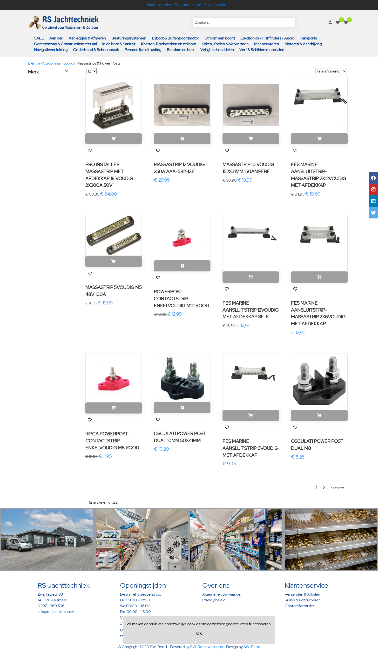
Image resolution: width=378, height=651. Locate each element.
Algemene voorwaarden (222, 594)
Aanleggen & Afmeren (87, 38)
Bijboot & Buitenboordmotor (175, 38)
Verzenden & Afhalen (302, 594)
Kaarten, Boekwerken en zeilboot (168, 43)
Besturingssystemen (128, 38)
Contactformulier (299, 605)
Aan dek (56, 38)
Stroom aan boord (220, 38)
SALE (39, 38)
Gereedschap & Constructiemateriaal (65, 43)
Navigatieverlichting (51, 49)
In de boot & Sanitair (118, 43)
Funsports (308, 38)
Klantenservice (159, 4)
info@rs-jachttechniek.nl (58, 611)
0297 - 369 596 (51, 605)
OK (199, 633)
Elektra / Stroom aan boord (50, 63)
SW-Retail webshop (206, 646)
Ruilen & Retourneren (303, 600)
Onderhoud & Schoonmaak (96, 49)
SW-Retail (251, 646)
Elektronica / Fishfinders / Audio (267, 38)
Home (196, 4)
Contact (181, 4)
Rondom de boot (181, 49)
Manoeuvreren (266, 43)
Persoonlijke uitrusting (142, 49)
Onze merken (214, 4)
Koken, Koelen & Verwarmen (225, 43)
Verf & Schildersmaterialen (261, 49)
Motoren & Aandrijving (303, 43)
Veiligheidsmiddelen (217, 49)
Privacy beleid (213, 600)
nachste (337, 487)
